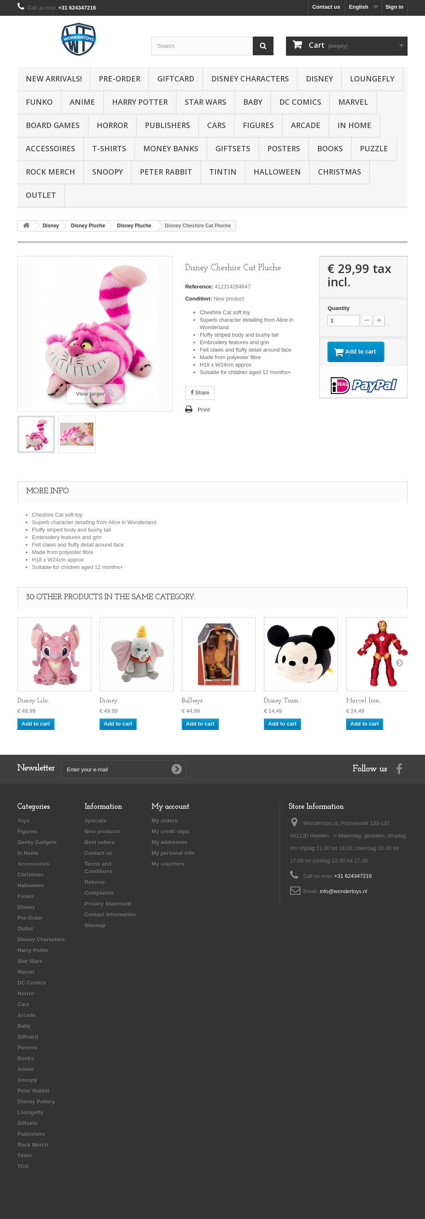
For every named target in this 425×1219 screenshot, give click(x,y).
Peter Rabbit (166, 172)
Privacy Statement (108, 904)
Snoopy (107, 172)
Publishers (167, 125)
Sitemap (95, 925)
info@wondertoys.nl (343, 891)
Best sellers (100, 842)
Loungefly (372, 79)
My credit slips (170, 831)
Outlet (41, 195)
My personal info (172, 853)
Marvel (353, 102)
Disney (319, 79)
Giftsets (232, 148)
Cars (216, 125)
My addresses (169, 842)
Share (200, 392)
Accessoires (50, 148)
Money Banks (170, 148)
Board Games (53, 125)
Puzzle (374, 148)
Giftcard (175, 79)
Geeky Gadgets (37, 842)
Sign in (394, 7)
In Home (354, 125)
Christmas (339, 172)
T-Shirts (109, 148)
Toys (23, 821)
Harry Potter (140, 102)
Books (330, 148)
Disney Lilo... (33, 701)
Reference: (199, 286)
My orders (164, 821)
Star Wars (205, 102)
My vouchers (167, 864)
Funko (39, 102)
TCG (23, 1166)
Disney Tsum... (282, 701)
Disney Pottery (36, 1101)
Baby (252, 102)
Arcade (305, 125)
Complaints (99, 893)
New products (102, 831)
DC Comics (300, 102)
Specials (96, 821)
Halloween (277, 172)
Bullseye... (193, 701)
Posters (283, 148)
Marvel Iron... (364, 701)
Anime (82, 102)
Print (204, 409)
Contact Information (110, 914)
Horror (112, 125)
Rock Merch (50, 172)
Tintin (223, 172)
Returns (95, 882)
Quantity (338, 308)
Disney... (110, 701)
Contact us (326, 7)
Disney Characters (250, 79)
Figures (258, 125)
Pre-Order (119, 79)
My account (170, 807)
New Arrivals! (54, 79)
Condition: (198, 299)
